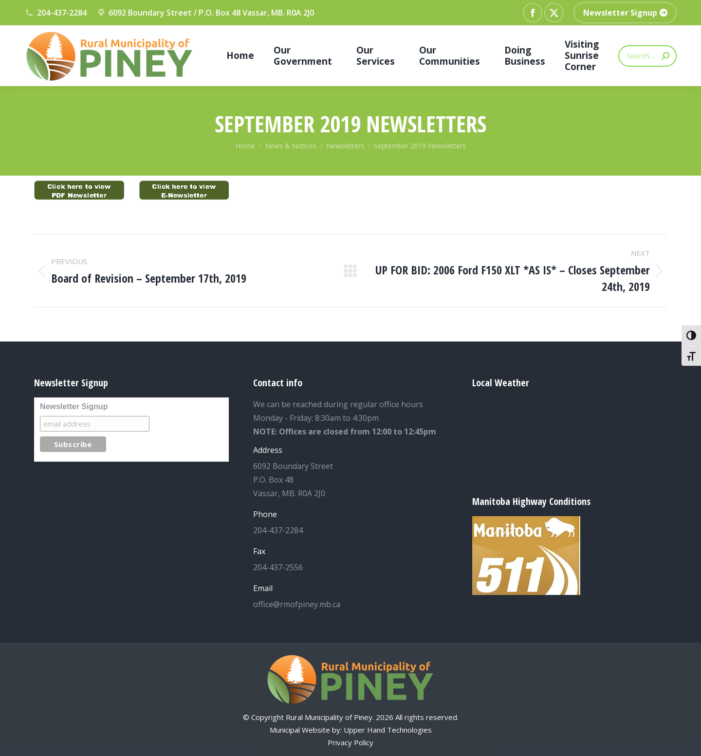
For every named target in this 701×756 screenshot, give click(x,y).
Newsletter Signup (74, 406)
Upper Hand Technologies (388, 730)
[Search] (647, 56)
